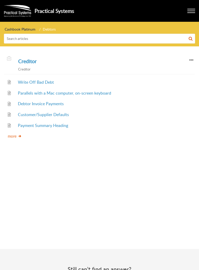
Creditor (27, 61)
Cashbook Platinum (20, 29)
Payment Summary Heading (43, 125)
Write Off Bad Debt (36, 82)
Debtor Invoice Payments (41, 103)
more (15, 136)
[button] (191, 38)
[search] (99, 39)
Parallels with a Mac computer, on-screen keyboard (64, 93)
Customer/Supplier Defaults (43, 114)
